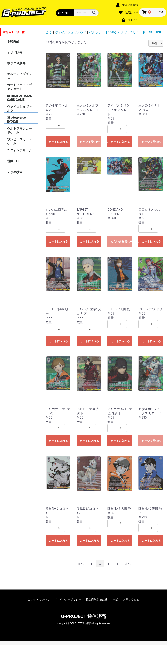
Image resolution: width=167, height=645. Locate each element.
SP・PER (154, 32)
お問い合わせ (131, 599)
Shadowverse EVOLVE (16, 119)
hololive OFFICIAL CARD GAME (19, 98)
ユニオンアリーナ (19, 150)
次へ (128, 563)
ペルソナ (95, 32)
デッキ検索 (14, 172)
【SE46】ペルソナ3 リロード (125, 32)
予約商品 (13, 41)
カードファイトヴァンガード (19, 87)
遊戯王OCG (14, 161)
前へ (81, 563)
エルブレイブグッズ (19, 76)
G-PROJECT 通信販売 (83, 616)
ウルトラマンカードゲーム (19, 130)
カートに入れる (58, 141)
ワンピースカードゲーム (19, 141)
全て (49, 32)
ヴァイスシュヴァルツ (19, 108)
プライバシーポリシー (67, 599)
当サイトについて (38, 599)
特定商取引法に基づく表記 (102, 599)
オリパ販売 (14, 52)
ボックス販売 (16, 63)
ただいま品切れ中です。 (90, 141)
